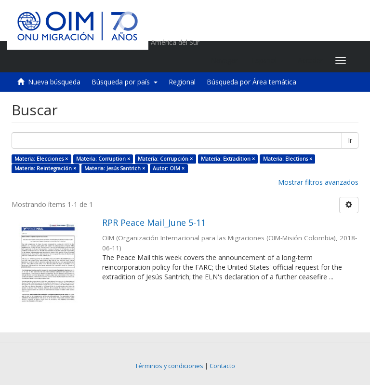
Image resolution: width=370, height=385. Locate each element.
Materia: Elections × (287, 158)
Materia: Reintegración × (45, 168)
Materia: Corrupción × (165, 158)
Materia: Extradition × (228, 158)
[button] (268, 60)
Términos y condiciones (169, 366)
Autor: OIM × (169, 168)
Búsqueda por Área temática (251, 81)
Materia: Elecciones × (41, 158)
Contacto (222, 366)
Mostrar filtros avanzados (318, 182)
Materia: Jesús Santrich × (114, 168)
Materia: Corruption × (103, 158)
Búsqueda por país (125, 81)
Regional (182, 81)
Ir (350, 140)
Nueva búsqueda (54, 81)
